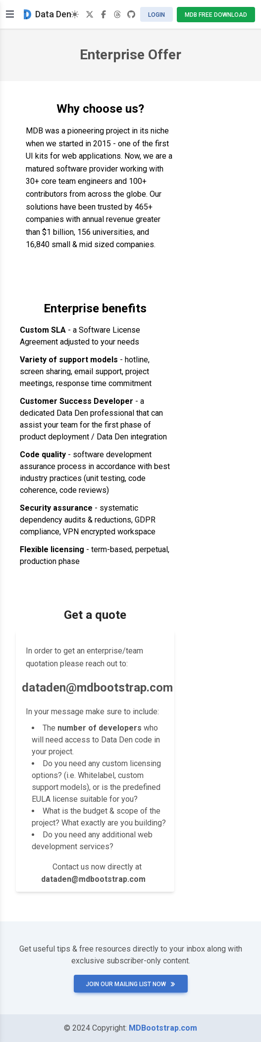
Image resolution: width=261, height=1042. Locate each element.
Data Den (47, 14)
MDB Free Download (216, 14)
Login (156, 14)
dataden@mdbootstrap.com (97, 688)
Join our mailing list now (131, 984)
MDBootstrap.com (163, 1028)
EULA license (55, 799)
